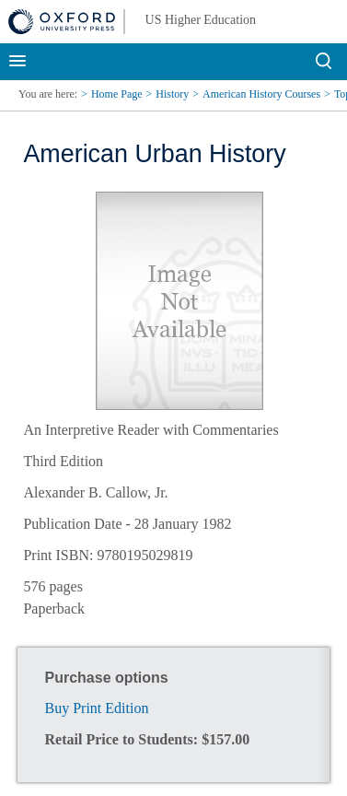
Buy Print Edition (97, 708)
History (172, 94)
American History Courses (261, 94)
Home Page (117, 94)
